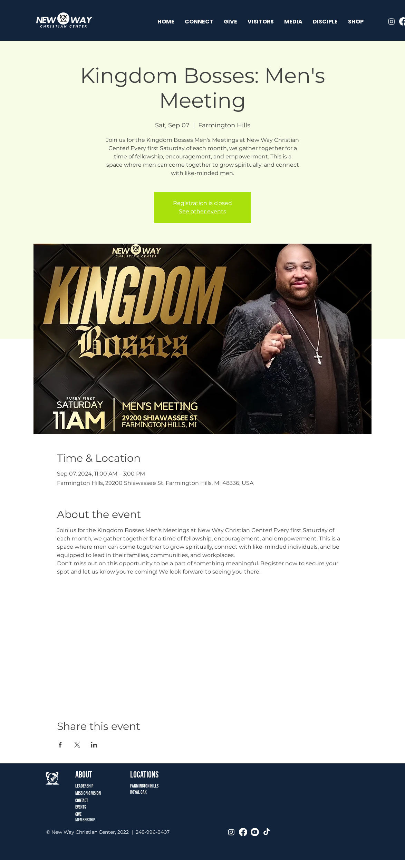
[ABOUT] (88, 775)
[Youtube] (255, 832)
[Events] (88, 807)
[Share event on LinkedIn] (94, 744)
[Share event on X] (77, 744)
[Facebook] (243, 832)
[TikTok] (266, 832)
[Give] (88, 814)
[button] (199, 22)
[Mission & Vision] (94, 793)
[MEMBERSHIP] (88, 819)
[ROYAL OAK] (149, 792)
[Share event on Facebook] (60, 744)
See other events (202, 211)
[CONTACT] (88, 800)
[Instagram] (391, 21)
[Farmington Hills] (198, 786)
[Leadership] (88, 786)
